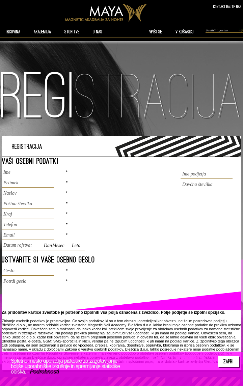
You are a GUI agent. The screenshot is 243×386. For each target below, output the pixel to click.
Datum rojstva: (17, 245)
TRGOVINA (12, 31)
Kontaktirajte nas (227, 6)
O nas (97, 31)
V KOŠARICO (185, 31)
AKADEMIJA (42, 31)
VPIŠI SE (155, 31)
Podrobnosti (44, 372)
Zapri (228, 361)
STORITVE (71, 31)
